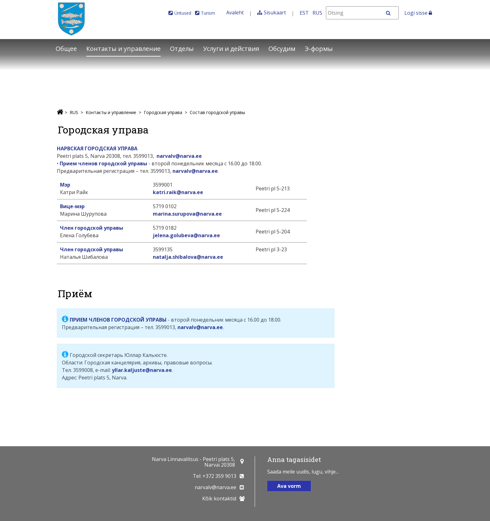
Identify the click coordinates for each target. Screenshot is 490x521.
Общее (66, 48)
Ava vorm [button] (289, 486)
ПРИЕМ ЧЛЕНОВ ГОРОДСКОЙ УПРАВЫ (118, 319)
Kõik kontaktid (219, 498)
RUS (74, 112)
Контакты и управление (123, 48)
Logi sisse (418, 12)
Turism (208, 13)
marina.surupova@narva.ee (187, 213)
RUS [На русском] (317, 12)
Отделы (182, 48)
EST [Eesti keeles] (304, 12)
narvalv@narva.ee (179, 156)
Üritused (182, 13)
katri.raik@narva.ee (178, 192)
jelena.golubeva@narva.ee (186, 235)
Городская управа (163, 112)
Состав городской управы (217, 112)
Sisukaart (275, 12)
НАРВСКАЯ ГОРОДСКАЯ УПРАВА (97, 148)
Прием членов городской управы (103, 163)
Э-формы (319, 48)
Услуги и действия (231, 48)
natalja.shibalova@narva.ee (188, 256)
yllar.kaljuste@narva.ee (142, 370)
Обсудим (281, 48)
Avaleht (235, 12)
